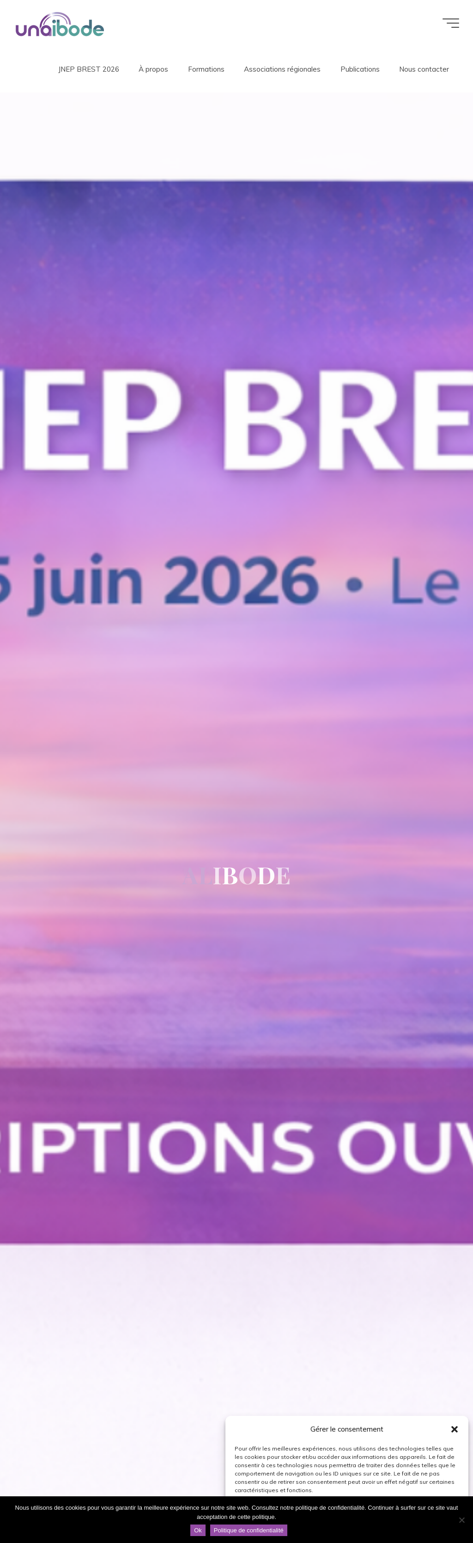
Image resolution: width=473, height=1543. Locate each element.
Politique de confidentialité (249, 1530)
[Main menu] (451, 23)
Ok (198, 1530)
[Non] (461, 1520)
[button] (454, 1429)
